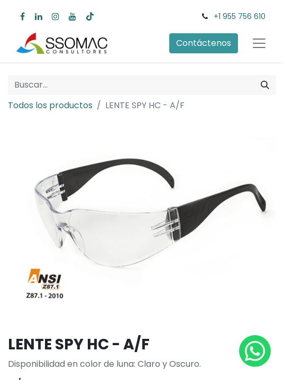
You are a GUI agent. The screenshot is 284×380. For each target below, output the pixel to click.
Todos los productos (50, 105)
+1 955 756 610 (239, 16)
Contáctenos (203, 43)
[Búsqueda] (265, 85)
